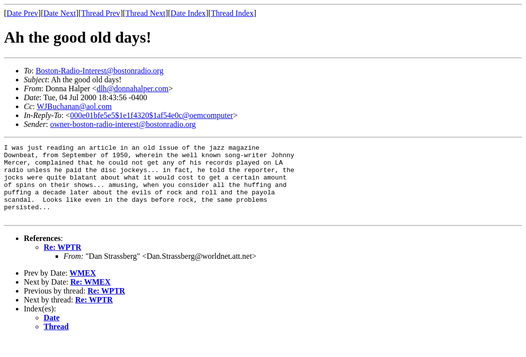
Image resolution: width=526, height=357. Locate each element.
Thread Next (145, 13)
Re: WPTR (62, 262)
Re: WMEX (90, 297)
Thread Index (232, 13)
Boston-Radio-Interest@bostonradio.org (100, 70)
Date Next (60, 13)
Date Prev (22, 13)
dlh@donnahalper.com (133, 88)
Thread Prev (100, 13)
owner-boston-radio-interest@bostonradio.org (123, 124)
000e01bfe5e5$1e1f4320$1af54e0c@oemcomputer (151, 115)
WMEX (82, 288)
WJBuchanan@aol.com (74, 106)
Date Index (188, 13)
